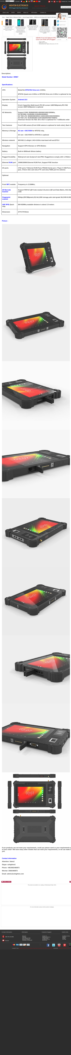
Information (34, 12)
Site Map (24, 937)
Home (50, 1)
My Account (44, 940)
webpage (52, 906)
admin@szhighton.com (15, 874)
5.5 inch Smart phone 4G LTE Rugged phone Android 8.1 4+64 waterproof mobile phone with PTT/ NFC (8, 28)
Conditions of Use (46, 939)
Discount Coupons (26, 939)
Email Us (5, 940)
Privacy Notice (45, 938)
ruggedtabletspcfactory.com (64, 948)
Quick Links (6, 12)
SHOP (13, 12)
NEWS (19, 12)
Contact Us (43, 12)
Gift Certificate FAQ (26, 938)
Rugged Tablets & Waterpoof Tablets (13, 17)
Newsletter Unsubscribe (27, 940)
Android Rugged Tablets (28, 17)
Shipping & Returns (46, 937)
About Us (25, 12)
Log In (56, 1)
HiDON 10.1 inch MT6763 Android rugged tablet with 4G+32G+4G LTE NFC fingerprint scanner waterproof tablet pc (32, 27)
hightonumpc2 (63, 21)
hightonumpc (63, 24)
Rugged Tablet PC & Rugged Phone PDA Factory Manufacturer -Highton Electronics (36, 948)
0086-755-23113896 (8, 937)
